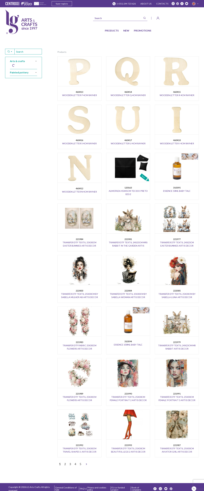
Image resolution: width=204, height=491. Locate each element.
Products (61, 52)
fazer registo (62, 3)
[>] (86, 464)
